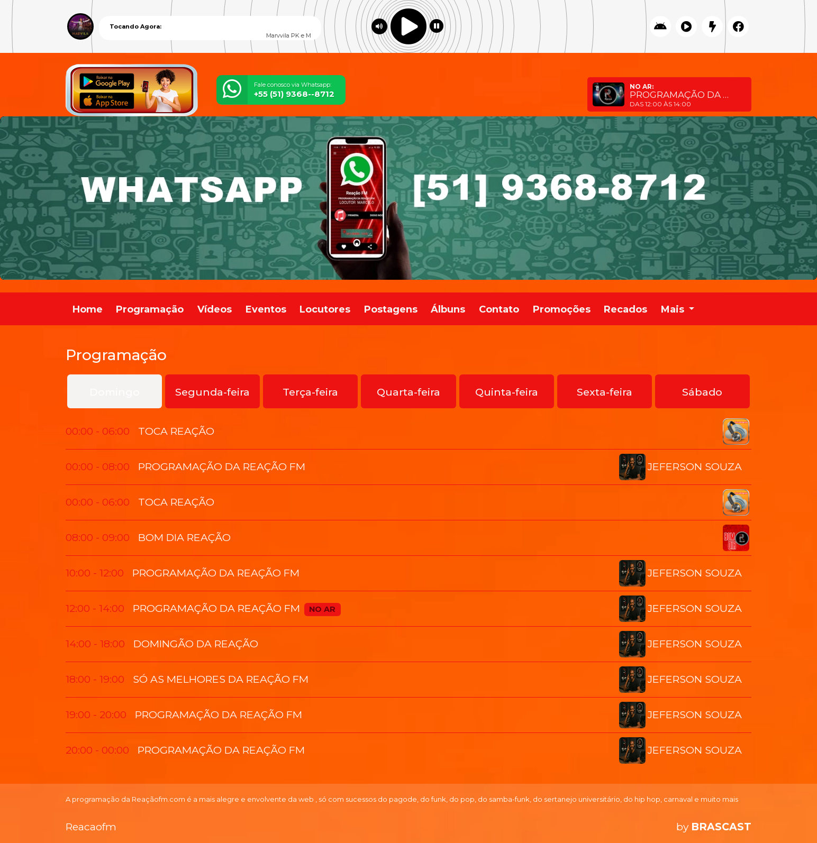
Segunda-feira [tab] (212, 392)
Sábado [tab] (702, 392)
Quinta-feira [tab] (506, 392)
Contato (499, 309)
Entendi (719, 808)
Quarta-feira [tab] (408, 392)
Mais (674, 309)
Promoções (562, 309)
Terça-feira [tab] (310, 392)
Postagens (390, 309)
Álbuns (448, 309)
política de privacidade (429, 816)
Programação (150, 309)
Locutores (324, 309)
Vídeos (214, 309)
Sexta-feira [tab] (604, 392)
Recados (625, 309)
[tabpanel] (408, 591)
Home (87, 309)
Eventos (266, 309)
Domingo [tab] (114, 392)
